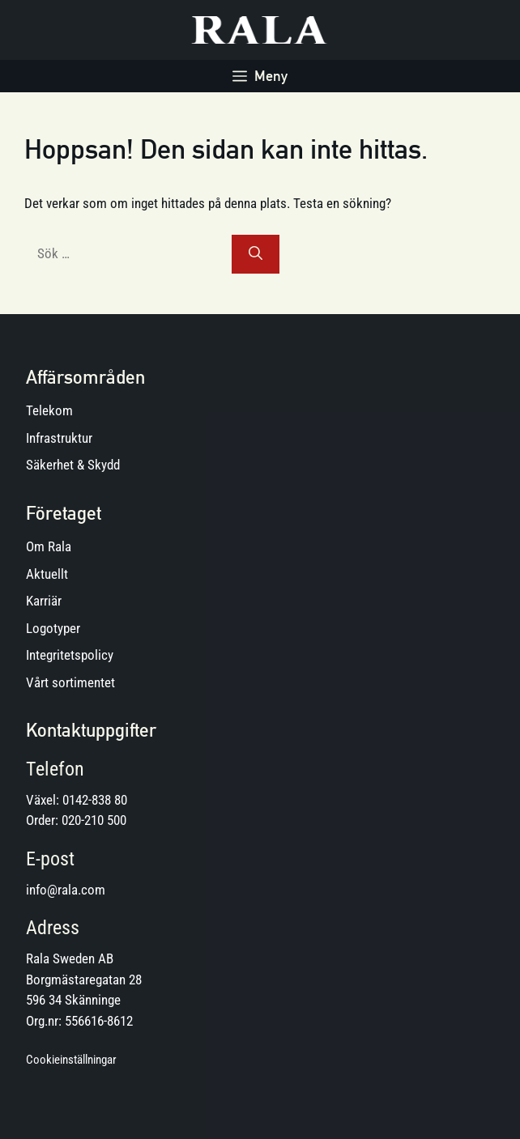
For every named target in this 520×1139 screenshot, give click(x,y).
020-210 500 (94, 820)
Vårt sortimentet (70, 682)
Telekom (49, 410)
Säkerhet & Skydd (73, 465)
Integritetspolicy (69, 655)
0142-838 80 (94, 800)
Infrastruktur (59, 438)
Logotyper (53, 628)
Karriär (44, 601)
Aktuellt (47, 574)
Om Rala (48, 546)
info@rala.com (65, 890)
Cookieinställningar (71, 1059)
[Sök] (255, 254)
